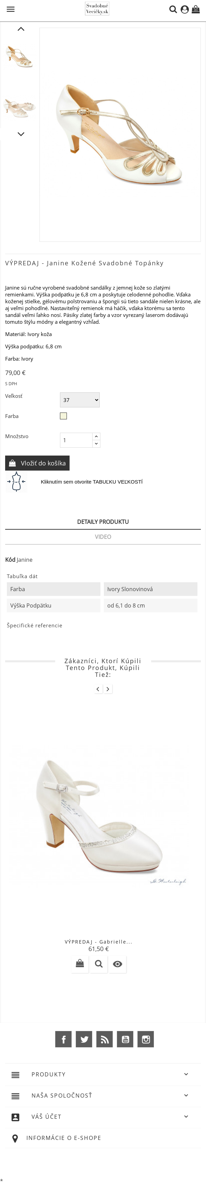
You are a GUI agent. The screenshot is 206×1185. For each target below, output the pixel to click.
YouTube (125, 1039)
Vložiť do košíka (42, 463)
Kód (10, 559)
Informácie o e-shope (63, 1138)
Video (103, 537)
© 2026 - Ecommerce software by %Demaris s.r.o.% (103, 1162)
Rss (104, 1039)
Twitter (84, 1039)
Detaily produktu (103, 522)
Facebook (63, 1039)
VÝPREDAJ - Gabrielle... (99, 941)
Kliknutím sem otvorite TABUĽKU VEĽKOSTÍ (92, 482)
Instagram (146, 1039)
